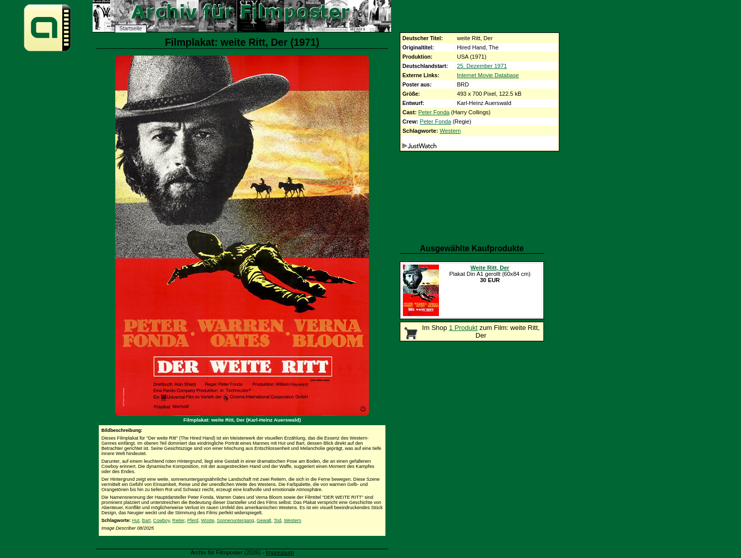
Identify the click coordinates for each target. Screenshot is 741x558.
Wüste (208, 520)
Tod (277, 520)
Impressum (280, 552)
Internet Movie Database (488, 75)
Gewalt (264, 520)
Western (450, 131)
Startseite (130, 28)
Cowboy (161, 520)
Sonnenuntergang (235, 520)
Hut (135, 520)
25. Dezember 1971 (482, 66)
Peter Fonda (434, 112)
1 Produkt (463, 328)
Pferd (193, 520)
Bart (146, 520)
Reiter (178, 520)
